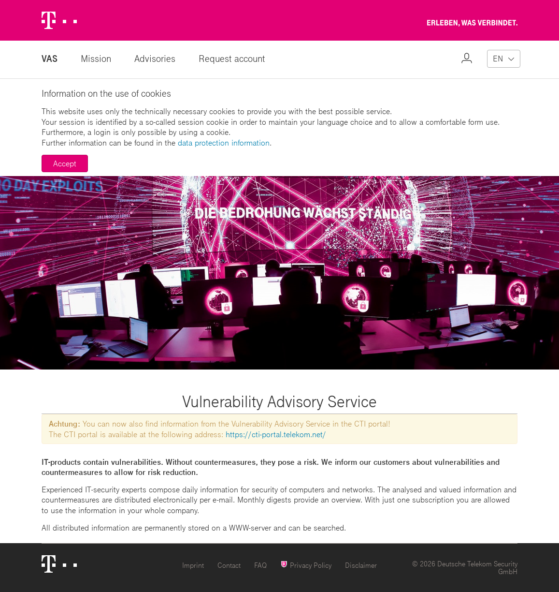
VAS (49, 58)
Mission (96, 58)
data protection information (224, 142)
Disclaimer (361, 565)
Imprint (193, 565)
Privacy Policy (305, 564)
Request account (232, 58)
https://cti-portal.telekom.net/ (276, 434)
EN (498, 58)
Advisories (154, 58)
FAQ (260, 565)
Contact (229, 565)
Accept (64, 163)
